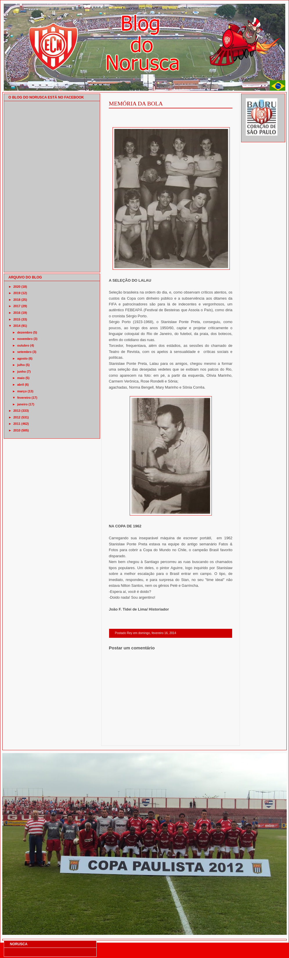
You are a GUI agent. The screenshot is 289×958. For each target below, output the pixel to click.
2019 (16, 293)
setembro (24, 352)
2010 (16, 430)
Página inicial (171, 738)
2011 (16, 423)
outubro (23, 345)
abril (20, 384)
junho (21, 371)
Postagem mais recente (125, 738)
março (22, 391)
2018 (16, 299)
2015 (16, 319)
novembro (24, 338)
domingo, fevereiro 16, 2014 (157, 633)
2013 (16, 410)
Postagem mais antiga (217, 738)
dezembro (24, 332)
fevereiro (23, 397)
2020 (16, 286)
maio (21, 378)
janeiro (22, 404)
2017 (16, 306)
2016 (16, 312)
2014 (16, 325)
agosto (22, 358)
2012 (16, 417)
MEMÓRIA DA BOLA (136, 103)
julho (21, 365)
